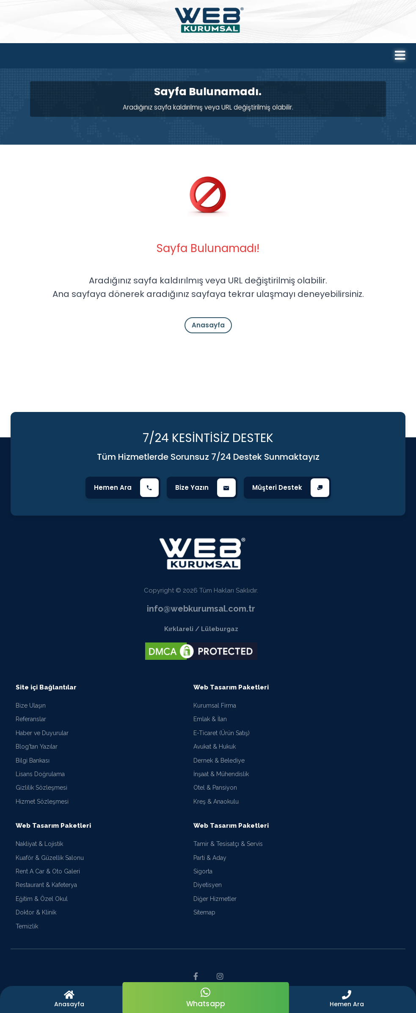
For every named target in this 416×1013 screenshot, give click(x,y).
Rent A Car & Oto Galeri (48, 871)
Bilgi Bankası (33, 761)
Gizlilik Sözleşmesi (41, 788)
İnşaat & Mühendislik (221, 774)
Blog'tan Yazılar (37, 747)
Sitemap (204, 912)
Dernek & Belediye (219, 761)
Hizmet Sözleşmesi (42, 802)
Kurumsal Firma (214, 706)
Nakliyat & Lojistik (39, 844)
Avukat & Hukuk (214, 747)
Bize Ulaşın (31, 706)
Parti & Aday (209, 858)
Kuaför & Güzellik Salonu (50, 858)
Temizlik (27, 926)
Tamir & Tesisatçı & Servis (228, 844)
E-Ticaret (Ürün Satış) (221, 733)
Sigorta (202, 871)
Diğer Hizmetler (215, 899)
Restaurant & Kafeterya (46, 885)
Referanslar (31, 720)
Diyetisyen (207, 885)
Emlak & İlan (210, 720)
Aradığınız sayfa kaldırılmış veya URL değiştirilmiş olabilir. (208, 107)
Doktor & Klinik (36, 912)
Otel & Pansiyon (215, 788)
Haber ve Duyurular (42, 733)
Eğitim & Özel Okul (42, 899)
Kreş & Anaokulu (216, 802)
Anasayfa (208, 325)
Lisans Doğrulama (40, 774)
